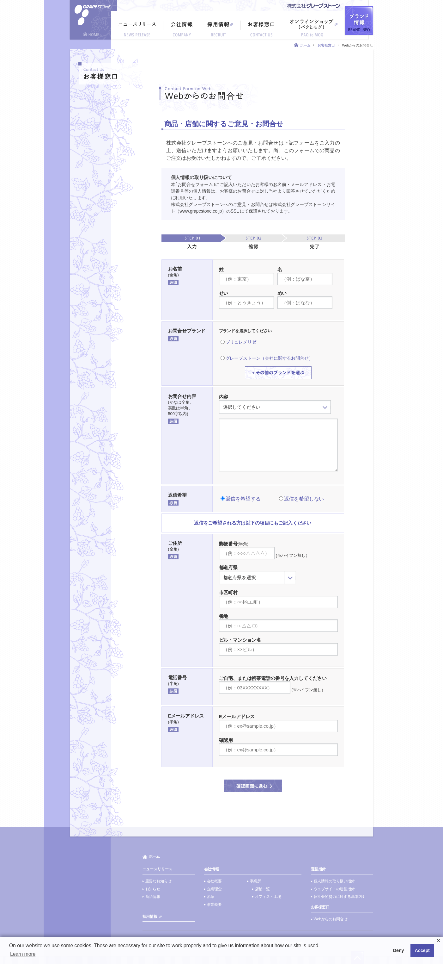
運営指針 (318, 869)
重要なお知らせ (158, 881)
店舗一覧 (262, 889)
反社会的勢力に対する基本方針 (340, 896)
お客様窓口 (326, 45)
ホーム (305, 45)
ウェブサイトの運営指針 (334, 889)
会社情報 (211, 869)
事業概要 (214, 904)
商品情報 (152, 896)
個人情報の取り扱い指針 (334, 881)
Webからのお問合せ (331, 919)
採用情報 (150, 916)
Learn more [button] (22, 954)
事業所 (255, 881)
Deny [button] (398, 950)
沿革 (211, 896)
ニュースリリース (158, 869)
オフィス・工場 (268, 896)
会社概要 (214, 881)
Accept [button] (422, 950)
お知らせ (152, 889)
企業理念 (214, 889)
